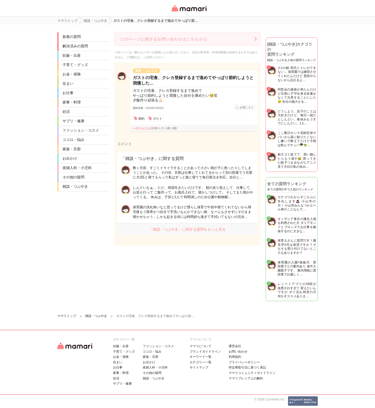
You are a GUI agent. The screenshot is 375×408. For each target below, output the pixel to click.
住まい (68, 83)
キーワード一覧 (200, 357)
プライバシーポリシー (244, 362)
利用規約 (235, 357)
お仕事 (68, 93)
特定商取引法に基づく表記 (247, 367)
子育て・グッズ (75, 65)
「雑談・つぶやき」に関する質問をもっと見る (187, 229)
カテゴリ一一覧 (200, 362)
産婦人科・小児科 (77, 168)
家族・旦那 (72, 149)
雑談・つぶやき (75, 186)
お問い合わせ (238, 351)
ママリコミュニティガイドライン (252, 373)
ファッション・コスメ (81, 130)
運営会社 (235, 346)
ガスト (157, 118)
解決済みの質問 (75, 46)
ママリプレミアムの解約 (246, 378)
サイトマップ (199, 367)
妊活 (66, 111)
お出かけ (70, 158)
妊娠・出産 (72, 55)
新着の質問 (72, 37)
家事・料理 (72, 102)
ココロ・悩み (73, 140)
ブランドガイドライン (205, 351)
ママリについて (200, 346)
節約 (141, 118)
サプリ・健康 (73, 121)
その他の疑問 (73, 177)
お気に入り (246, 107)
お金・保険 (72, 74)
